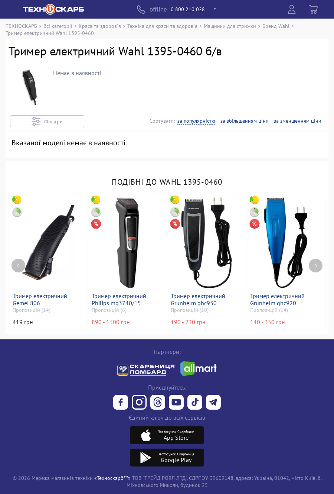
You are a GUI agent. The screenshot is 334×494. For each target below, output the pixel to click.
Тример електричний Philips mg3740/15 (119, 300)
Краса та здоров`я (100, 25)
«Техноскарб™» (112, 477)
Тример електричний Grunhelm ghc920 (277, 300)
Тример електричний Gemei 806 (40, 300)
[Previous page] (18, 263)
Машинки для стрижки (230, 25)
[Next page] (315, 263)
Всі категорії (57, 25)
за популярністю (196, 121)
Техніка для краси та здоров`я (162, 25)
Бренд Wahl (275, 25)
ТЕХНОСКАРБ (21, 25)
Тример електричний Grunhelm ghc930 (198, 300)
